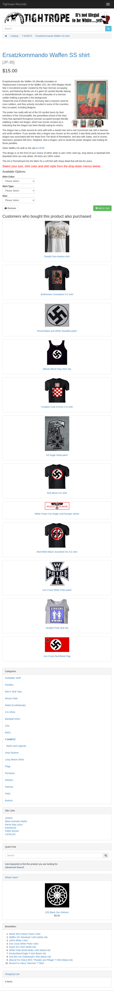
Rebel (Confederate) (15, 705)
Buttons (9, 800)
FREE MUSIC (12, 831)
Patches (9, 787)
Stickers (9, 780)
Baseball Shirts (12, 719)
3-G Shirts (10, 712)
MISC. (8, 732)
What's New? (11, 877)
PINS (7, 793)
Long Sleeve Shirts (14, 759)
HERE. (41, 148)
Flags (8, 766)
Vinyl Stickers (12, 752)
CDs (7, 725)
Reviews (10, 208)
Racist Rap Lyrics (14, 824)
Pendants (10, 773)
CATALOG (10, 834)
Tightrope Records (14, 4)
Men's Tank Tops (13, 691)
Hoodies (9, 684)
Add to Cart (102, 208)
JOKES (8, 818)
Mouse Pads (11, 698)
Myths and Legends (15, 746)
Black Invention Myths (16, 821)
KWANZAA (10, 828)
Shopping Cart (12, 974)
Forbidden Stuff (12, 678)
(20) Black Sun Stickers (57, 912)
